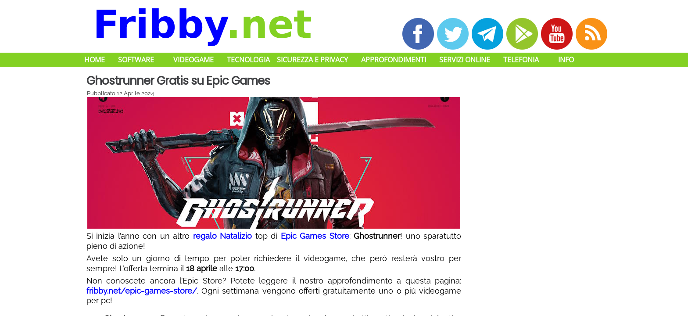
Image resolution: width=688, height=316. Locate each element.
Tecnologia (248, 60)
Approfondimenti (393, 60)
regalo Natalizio (222, 236)
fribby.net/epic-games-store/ (141, 290)
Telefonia (521, 60)
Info (566, 60)
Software (136, 60)
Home (94, 60)
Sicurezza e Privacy (312, 60)
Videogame (193, 60)
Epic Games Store (315, 236)
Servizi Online (464, 60)
